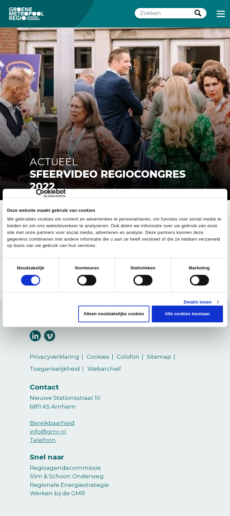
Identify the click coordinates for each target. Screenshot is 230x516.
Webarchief (104, 368)
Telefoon (43, 440)
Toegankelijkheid (55, 368)
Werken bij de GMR (57, 493)
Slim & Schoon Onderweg (67, 476)
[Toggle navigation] (221, 13)
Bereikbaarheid (52, 423)
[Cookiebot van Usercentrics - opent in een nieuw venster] (36, 193)
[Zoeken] (165, 13)
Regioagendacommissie (65, 467)
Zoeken (198, 13)
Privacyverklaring (54, 356)
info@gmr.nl (48, 431)
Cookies (98, 356)
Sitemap (159, 356)
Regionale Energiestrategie (69, 485)
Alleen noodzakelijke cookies (114, 314)
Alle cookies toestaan (187, 314)
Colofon (128, 356)
